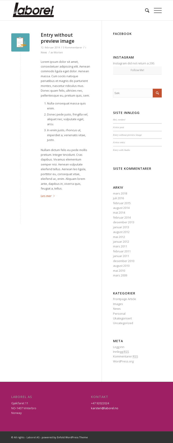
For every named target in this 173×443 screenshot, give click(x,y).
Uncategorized (123, 323)
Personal (119, 314)
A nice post (118, 127)
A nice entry (119, 142)
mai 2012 (119, 237)
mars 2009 (120, 275)
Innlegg (121, 352)
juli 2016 (118, 198)
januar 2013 (121, 227)
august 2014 (121, 208)
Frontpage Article (124, 299)
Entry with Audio (121, 150)
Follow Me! (137, 70)
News (44, 52)
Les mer (48, 196)
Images (118, 304)
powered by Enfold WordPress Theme (65, 437)
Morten (58, 52)
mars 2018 (120, 193)
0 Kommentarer (72, 47)
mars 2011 (120, 246)
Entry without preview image (57, 38)
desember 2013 (123, 222)
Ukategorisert (122, 318)
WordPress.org (123, 361)
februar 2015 (122, 203)
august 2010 (121, 266)
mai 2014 (119, 212)
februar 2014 (122, 217)
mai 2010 (119, 271)
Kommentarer (125, 356)
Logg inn (118, 347)
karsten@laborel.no (104, 408)
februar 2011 (122, 251)
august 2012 (121, 232)
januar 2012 (121, 242)
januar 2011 (121, 256)
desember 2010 (123, 261)
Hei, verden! (119, 119)
